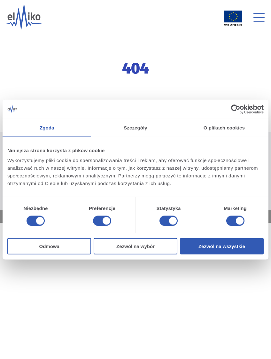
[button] (259, 18)
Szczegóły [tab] (135, 127)
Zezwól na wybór (135, 246)
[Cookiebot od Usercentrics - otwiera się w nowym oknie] (236, 109)
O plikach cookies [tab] (224, 127)
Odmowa (49, 246)
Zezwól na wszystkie (221, 246)
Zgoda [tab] (47, 127)
